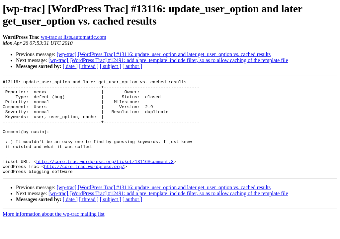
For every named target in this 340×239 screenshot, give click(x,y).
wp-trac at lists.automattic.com (73, 37)
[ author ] (132, 66)
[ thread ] (89, 66)
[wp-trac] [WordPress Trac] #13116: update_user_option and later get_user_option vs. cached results (164, 54)
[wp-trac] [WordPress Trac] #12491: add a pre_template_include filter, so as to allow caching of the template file (168, 60)
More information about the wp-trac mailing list (54, 233)
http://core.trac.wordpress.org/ (84, 184)
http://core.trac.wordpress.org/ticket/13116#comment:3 (104, 178)
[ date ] (70, 66)
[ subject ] (110, 66)
